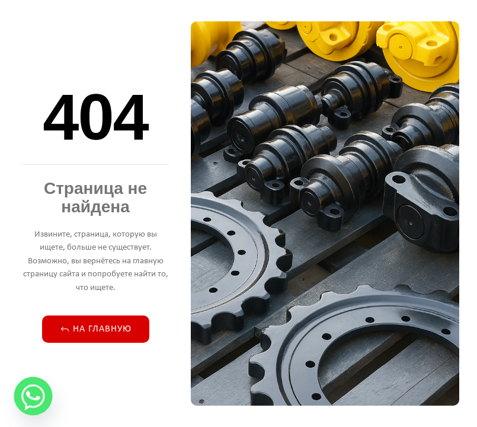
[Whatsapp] (33, 396)
